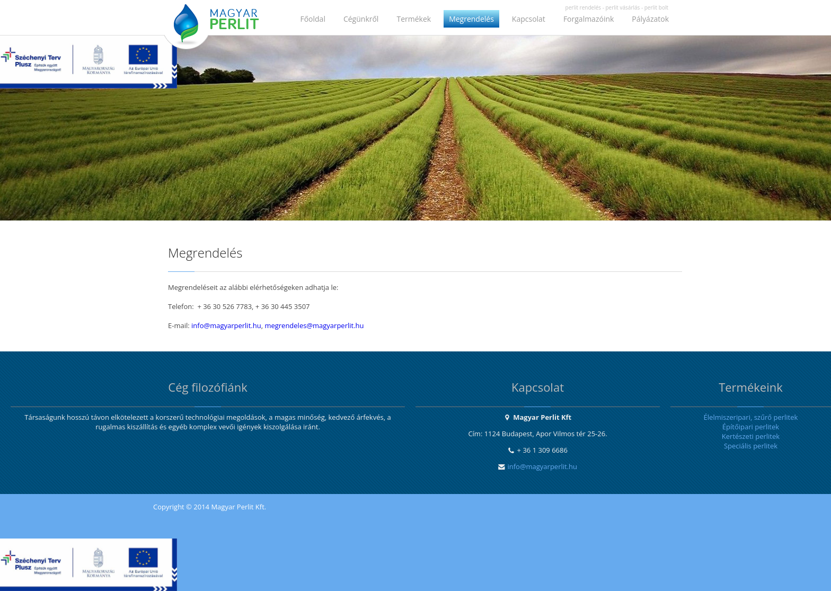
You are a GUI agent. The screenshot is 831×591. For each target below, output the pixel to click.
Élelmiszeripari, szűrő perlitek (751, 417)
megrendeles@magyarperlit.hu (314, 325)
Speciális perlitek (750, 446)
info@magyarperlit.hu (226, 325)
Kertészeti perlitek (751, 436)
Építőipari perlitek (750, 426)
